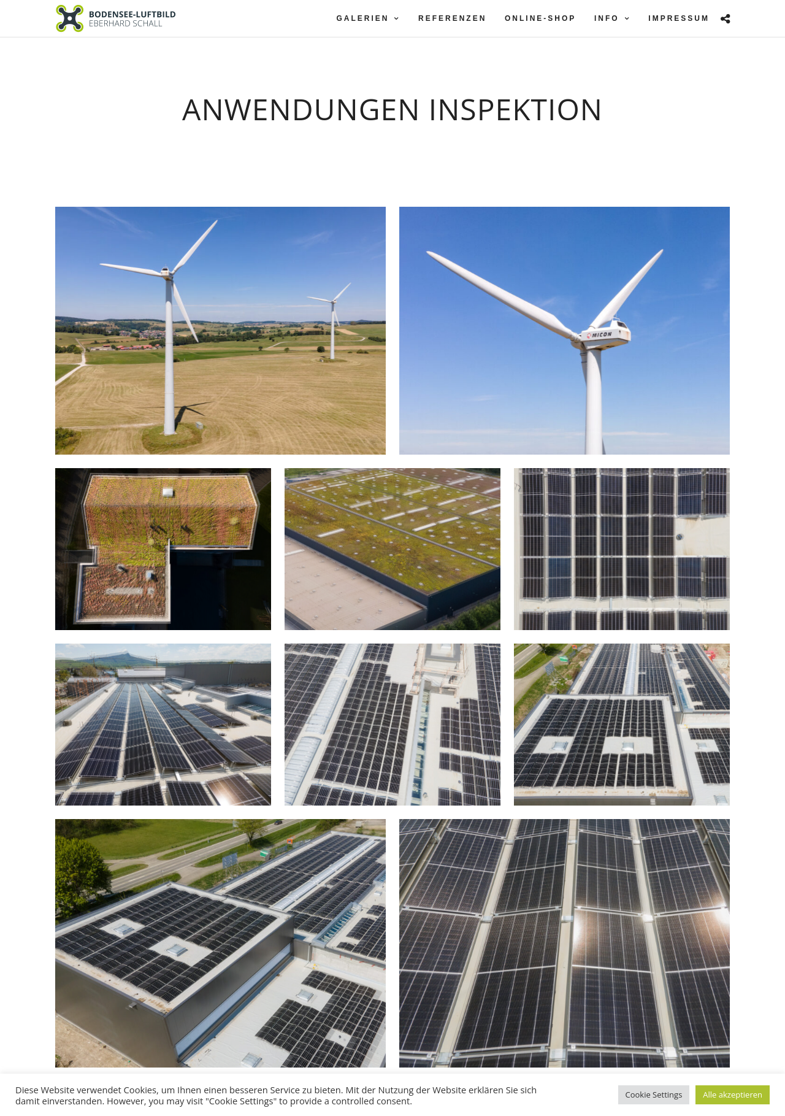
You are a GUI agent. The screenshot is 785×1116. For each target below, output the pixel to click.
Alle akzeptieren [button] (732, 1094)
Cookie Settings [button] (654, 1094)
